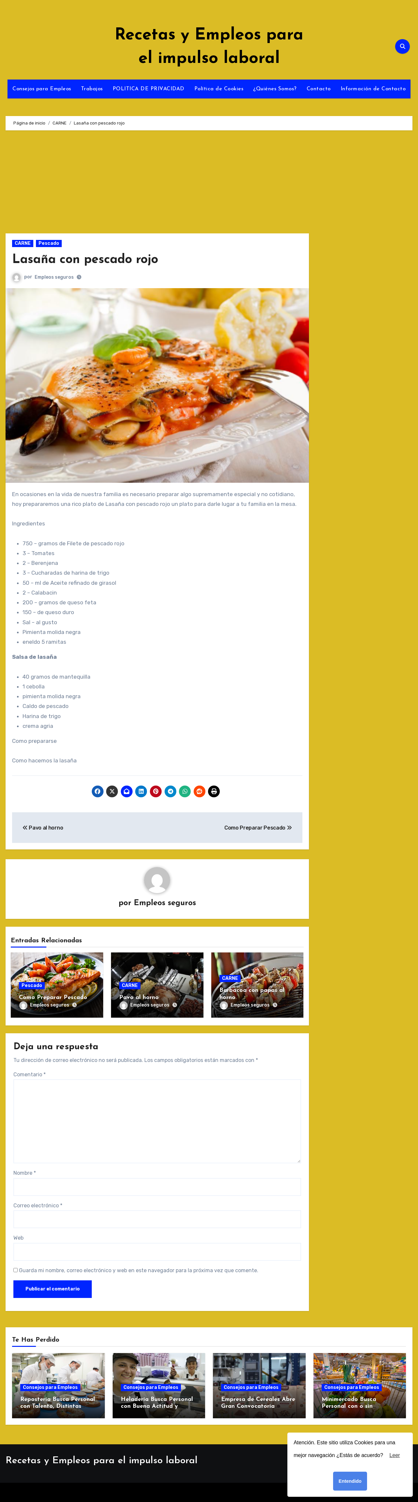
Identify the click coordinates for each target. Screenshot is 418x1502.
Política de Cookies (219, 89)
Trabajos (92, 89)
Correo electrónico (37, 1205)
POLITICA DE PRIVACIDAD (149, 89)
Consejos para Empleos (41, 89)
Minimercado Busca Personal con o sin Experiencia (349, 1406)
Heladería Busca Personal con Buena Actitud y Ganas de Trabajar (157, 1406)
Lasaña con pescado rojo (85, 260)
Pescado (49, 243)
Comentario (29, 1074)
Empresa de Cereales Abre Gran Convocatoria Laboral (258, 1406)
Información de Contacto (373, 89)
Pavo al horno (139, 997)
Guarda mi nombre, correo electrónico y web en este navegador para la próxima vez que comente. (138, 1270)
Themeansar (262, 1492)
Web (18, 1238)
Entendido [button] (350, 1481)
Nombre (24, 1173)
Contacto (319, 89)
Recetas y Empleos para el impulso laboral (102, 1461)
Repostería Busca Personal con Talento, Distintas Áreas (57, 1406)
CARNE (23, 243)
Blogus (228, 1492)
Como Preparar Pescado (53, 997)
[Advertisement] (158, 185)
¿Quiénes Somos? (275, 89)
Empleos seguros (54, 277)
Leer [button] (395, 1455)
